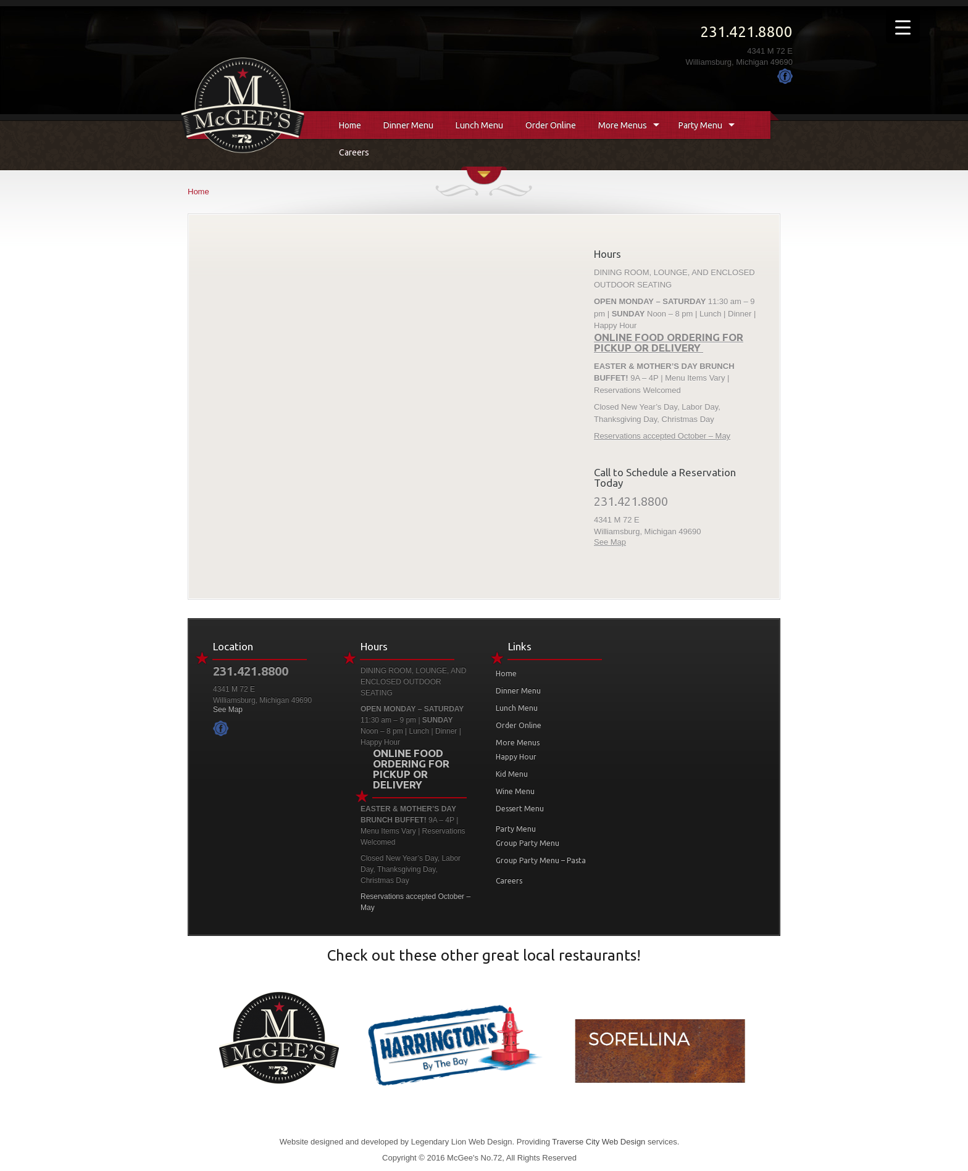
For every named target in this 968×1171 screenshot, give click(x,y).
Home (350, 125)
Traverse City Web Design (598, 1141)
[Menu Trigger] (903, 26)
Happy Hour (516, 757)
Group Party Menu (527, 843)
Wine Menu (515, 791)
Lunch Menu (479, 125)
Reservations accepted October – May (662, 436)
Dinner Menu (408, 125)
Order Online (550, 125)
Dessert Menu (520, 809)
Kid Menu (512, 774)
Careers (354, 152)
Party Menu (700, 125)
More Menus (622, 125)
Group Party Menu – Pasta (541, 860)
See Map (610, 542)
